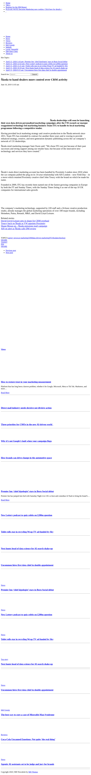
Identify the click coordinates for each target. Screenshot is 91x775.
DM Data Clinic (12, 51)
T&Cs (8, 5)
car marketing (23, 238)
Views (8, 41)
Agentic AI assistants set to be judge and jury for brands (27, 764)
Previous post (11, 250)
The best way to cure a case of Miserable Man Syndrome (27, 714)
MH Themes (33, 772)
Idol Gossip (10, 45)
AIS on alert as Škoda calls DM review (18, 228)
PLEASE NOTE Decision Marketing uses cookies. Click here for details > (34, 9)
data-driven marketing (40, 238)
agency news (13, 238)
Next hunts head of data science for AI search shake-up (27, 548)
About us (9, 54)
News (8, 39)
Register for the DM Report (16, 7)
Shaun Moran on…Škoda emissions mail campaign (24, 226)
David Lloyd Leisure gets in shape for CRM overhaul (25, 221)
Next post (9, 253)
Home (8, 3)
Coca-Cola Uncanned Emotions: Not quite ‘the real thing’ (28, 739)
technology (61, 238)
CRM (30, 238)
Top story (4, 659)
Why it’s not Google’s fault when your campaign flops (26, 441)
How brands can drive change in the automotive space (26, 458)
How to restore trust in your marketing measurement (26, 382)
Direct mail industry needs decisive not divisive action (26, 408)
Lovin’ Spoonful (12, 49)
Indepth (8, 47)
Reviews (9, 43)
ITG (50, 238)
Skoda (54, 238)
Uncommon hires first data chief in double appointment (27, 565)
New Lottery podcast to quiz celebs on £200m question (26, 515)
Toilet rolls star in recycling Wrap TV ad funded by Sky (27, 532)
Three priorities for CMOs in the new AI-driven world (27, 424)
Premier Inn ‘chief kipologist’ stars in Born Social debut (27, 491)
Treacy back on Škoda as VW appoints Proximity (23, 223)
